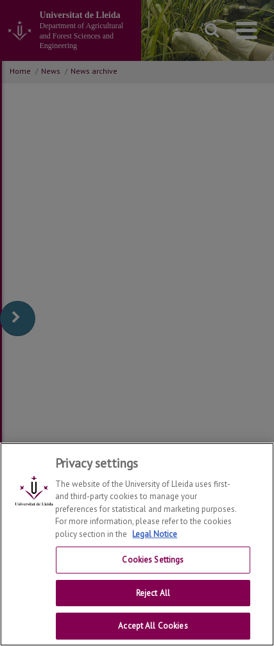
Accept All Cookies (152, 627)
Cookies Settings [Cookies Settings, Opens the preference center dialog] (153, 560)
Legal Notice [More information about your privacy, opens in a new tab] (154, 534)
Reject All (153, 593)
